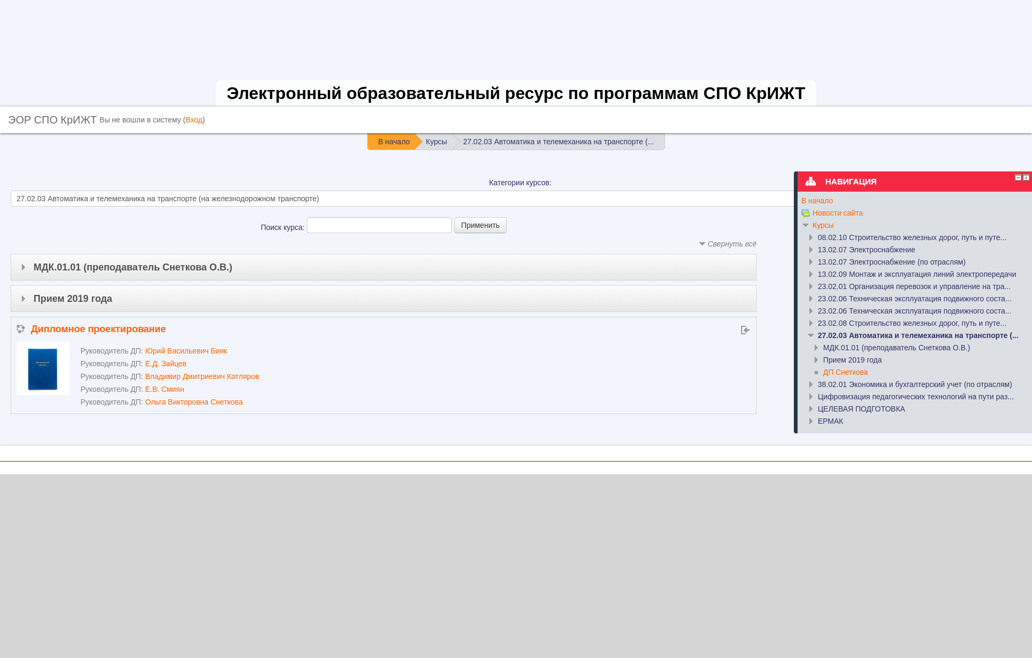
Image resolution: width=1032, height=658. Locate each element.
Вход (193, 120)
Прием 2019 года (73, 298)
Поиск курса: (283, 227)
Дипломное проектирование (98, 329)
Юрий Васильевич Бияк (186, 351)
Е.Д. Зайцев (165, 363)
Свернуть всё (732, 244)
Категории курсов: (520, 182)
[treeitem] (911, 200)
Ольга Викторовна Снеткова (193, 402)
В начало (817, 200)
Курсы (823, 225)
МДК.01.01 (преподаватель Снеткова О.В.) (133, 267)
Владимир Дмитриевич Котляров (202, 376)
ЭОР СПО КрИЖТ (52, 120)
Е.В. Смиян (164, 389)
